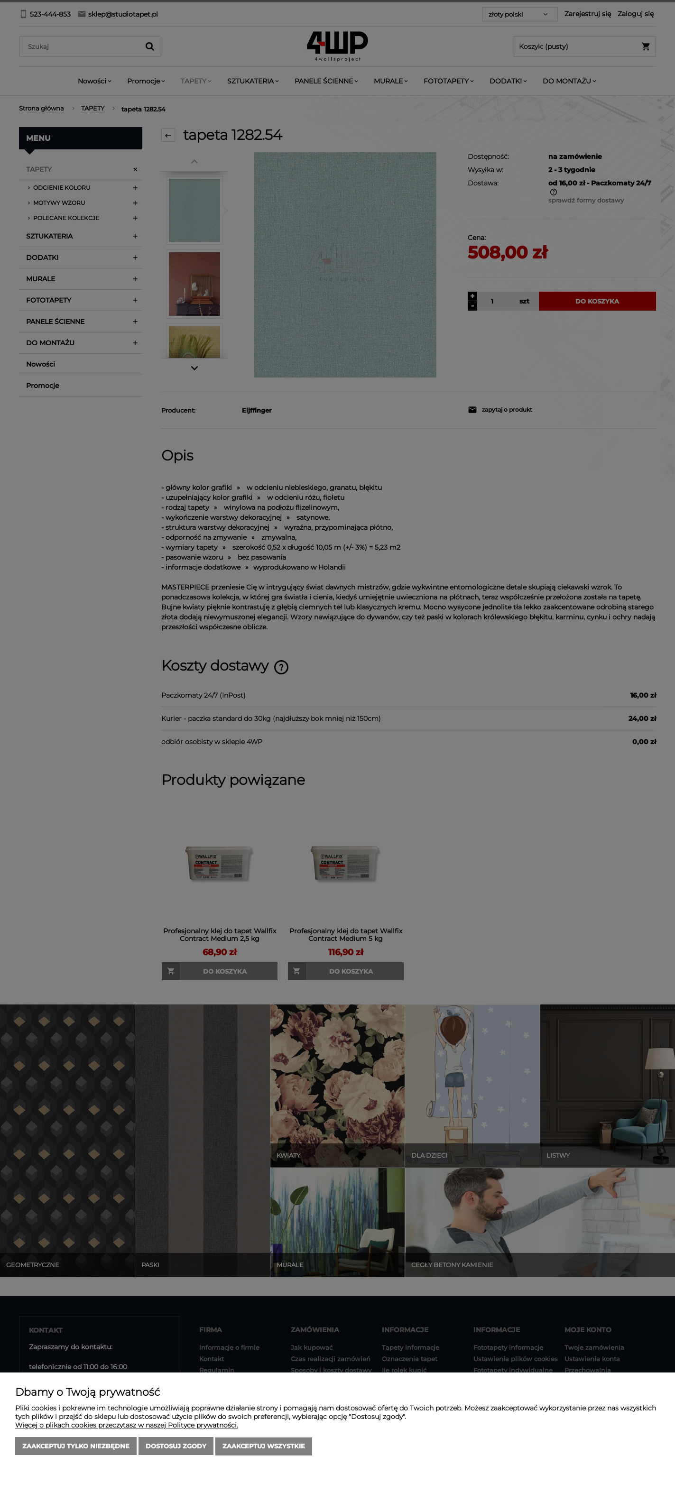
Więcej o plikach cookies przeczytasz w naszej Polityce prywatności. (126, 1425)
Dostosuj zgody (176, 1446)
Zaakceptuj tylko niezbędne (75, 1446)
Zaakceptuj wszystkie (263, 1446)
